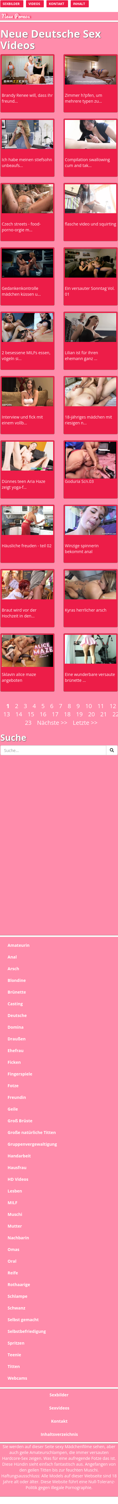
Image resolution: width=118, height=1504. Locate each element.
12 (113, 706)
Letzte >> (85, 723)
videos (34, 3)
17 (55, 714)
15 (30, 714)
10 (88, 706)
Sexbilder (11, 3)
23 (28, 723)
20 (91, 714)
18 (67, 714)
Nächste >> (52, 723)
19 (79, 714)
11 (100, 706)
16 (43, 714)
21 (103, 714)
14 (18, 714)
